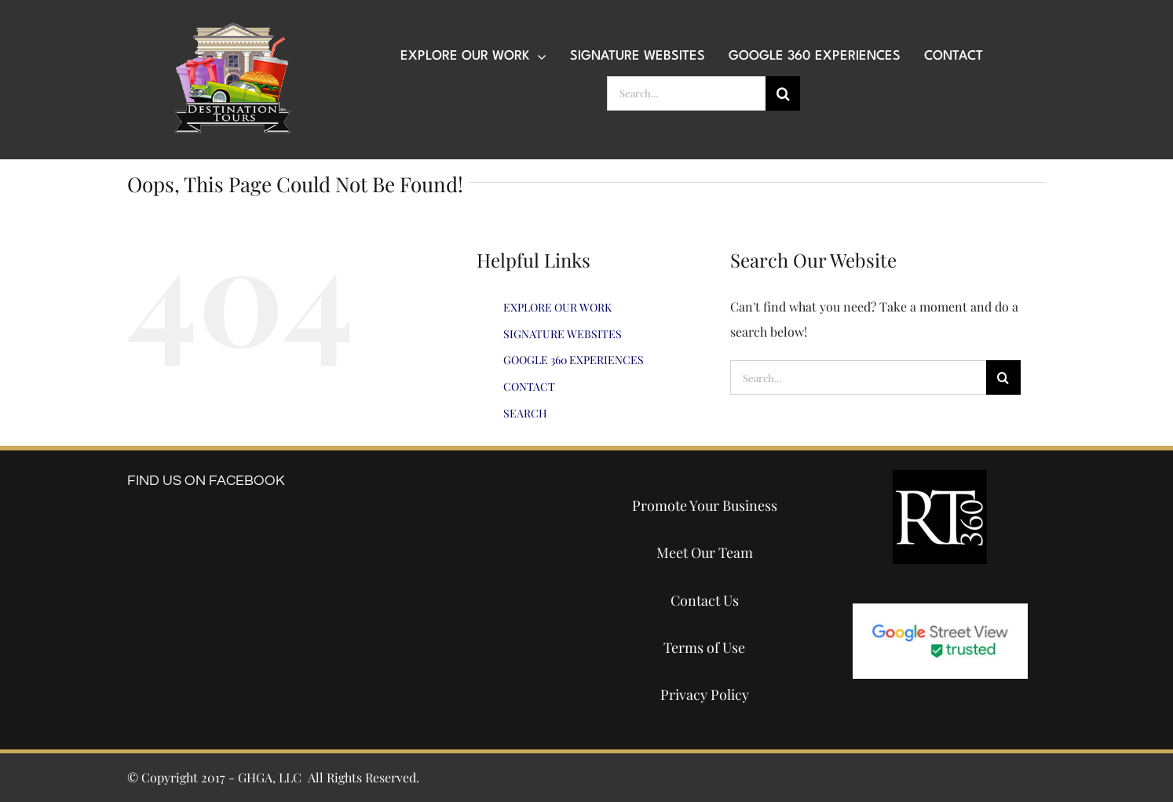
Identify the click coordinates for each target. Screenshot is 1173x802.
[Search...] (686, 93)
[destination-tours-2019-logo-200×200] (232, 28)
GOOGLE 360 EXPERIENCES (573, 359)
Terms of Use (704, 647)
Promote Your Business (704, 505)
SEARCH (525, 413)
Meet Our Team (704, 552)
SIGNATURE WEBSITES (562, 333)
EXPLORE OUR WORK (557, 307)
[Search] (783, 93)
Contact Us (705, 600)
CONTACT (529, 386)
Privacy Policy (704, 694)
